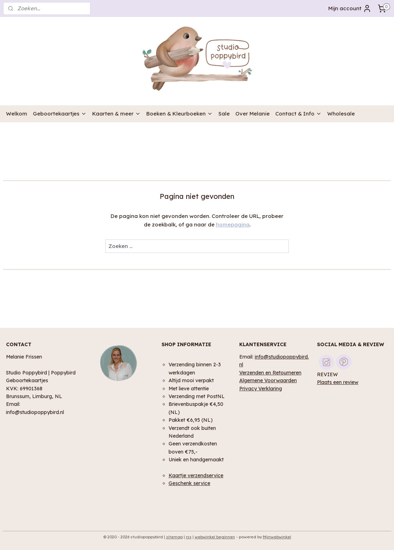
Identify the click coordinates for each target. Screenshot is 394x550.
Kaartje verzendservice (196, 475)
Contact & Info (298, 113)
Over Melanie (252, 113)
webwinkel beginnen (215, 536)
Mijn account (349, 8)
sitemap (174, 536)
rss (189, 536)
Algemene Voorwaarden (268, 380)
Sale (224, 113)
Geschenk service (189, 483)
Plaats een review (337, 382)
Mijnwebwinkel (277, 536)
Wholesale (341, 113)
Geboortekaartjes (60, 113)
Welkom (16, 113)
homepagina (232, 224)
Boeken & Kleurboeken (179, 113)
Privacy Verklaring (260, 388)
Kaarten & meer (116, 113)
